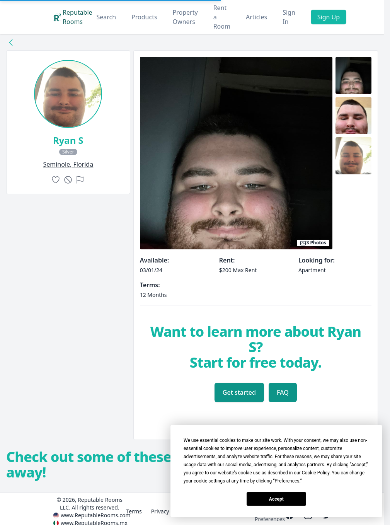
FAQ (283, 392)
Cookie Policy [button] (315, 473)
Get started (239, 392)
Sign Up (328, 17)
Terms (133, 511)
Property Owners (185, 17)
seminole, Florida (68, 164)
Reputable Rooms (72, 17)
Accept (276, 499)
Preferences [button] (286, 481)
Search (106, 17)
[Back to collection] (10, 42)
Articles (256, 17)
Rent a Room (221, 17)
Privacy (160, 511)
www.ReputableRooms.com (96, 515)
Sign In (289, 17)
